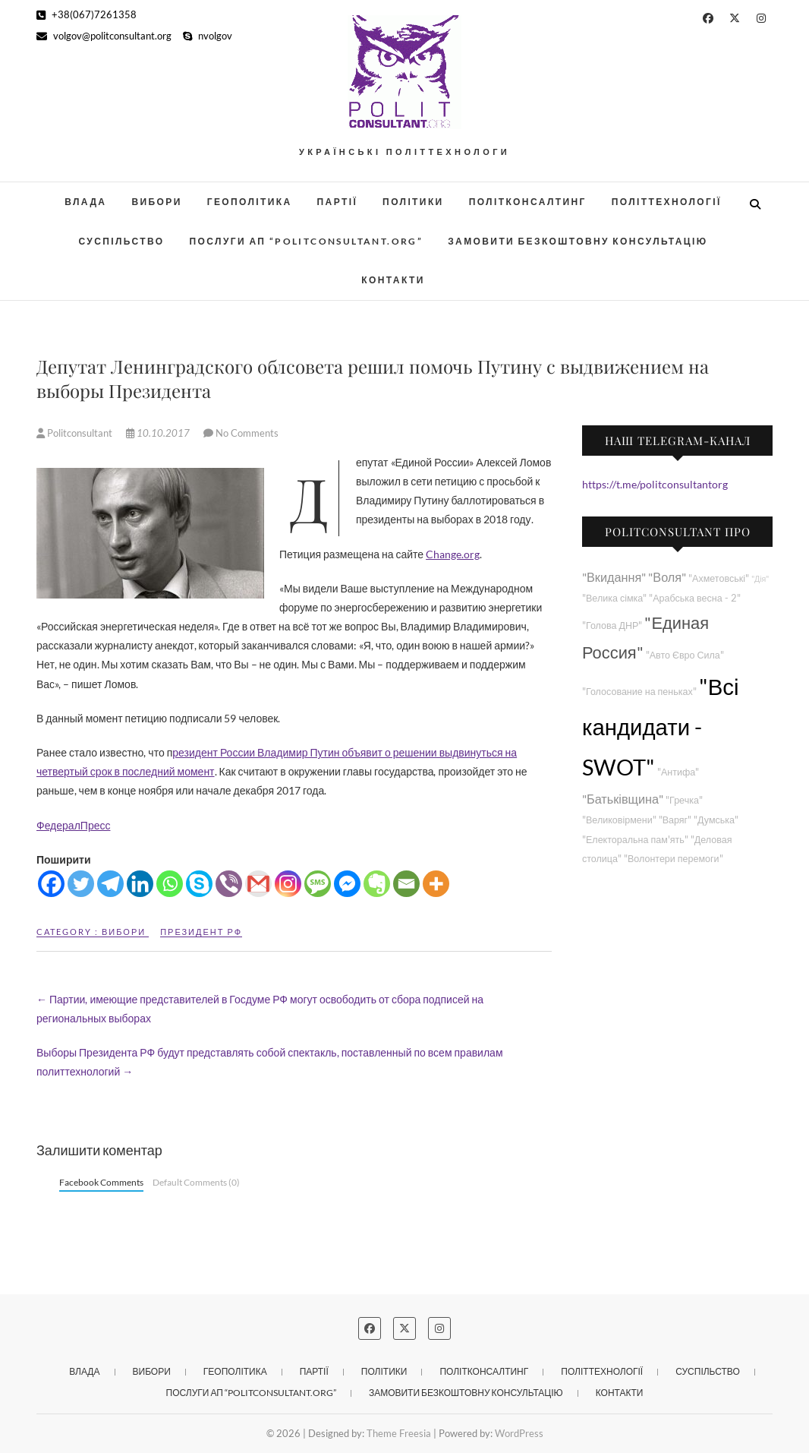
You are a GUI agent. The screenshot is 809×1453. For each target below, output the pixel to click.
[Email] (406, 883)
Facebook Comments (101, 1182)
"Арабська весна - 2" (694, 598)
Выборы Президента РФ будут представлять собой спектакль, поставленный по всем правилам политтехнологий (269, 1062)
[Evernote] (377, 883)
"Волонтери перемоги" (673, 858)
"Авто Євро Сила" (685, 655)
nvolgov (207, 36)
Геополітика (249, 201)
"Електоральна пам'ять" (635, 839)
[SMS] (317, 883)
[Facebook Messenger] (347, 883)
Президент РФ (201, 932)
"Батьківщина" (622, 798)
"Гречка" (684, 800)
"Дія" (760, 578)
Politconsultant (75, 433)
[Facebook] (51, 883)
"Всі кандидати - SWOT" (660, 726)
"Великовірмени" (619, 820)
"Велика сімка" (614, 598)
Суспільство (121, 241)
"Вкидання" (614, 577)
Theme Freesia (399, 1433)
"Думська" (716, 820)
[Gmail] (258, 883)
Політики (413, 201)
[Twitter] (81, 883)
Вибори (156, 201)
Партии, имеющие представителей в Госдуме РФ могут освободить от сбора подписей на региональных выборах (259, 1009)
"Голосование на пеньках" (639, 691)
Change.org (453, 554)
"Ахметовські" (718, 578)
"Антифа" (678, 772)
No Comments (247, 433)
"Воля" (667, 577)
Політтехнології (667, 201)
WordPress (519, 1433)
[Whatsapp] (169, 883)
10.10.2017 (159, 433)
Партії (337, 201)
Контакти (392, 280)
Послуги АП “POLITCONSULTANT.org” (306, 241)
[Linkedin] (140, 883)
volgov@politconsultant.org (104, 36)
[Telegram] (110, 883)
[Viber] (229, 883)
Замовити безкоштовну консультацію (577, 241)
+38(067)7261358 (86, 14)
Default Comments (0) (196, 1182)
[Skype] (199, 883)
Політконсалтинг (528, 201)
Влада (85, 201)
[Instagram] (288, 883)
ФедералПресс (73, 825)
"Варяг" (675, 820)
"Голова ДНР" (612, 625)
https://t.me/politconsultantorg (655, 484)
